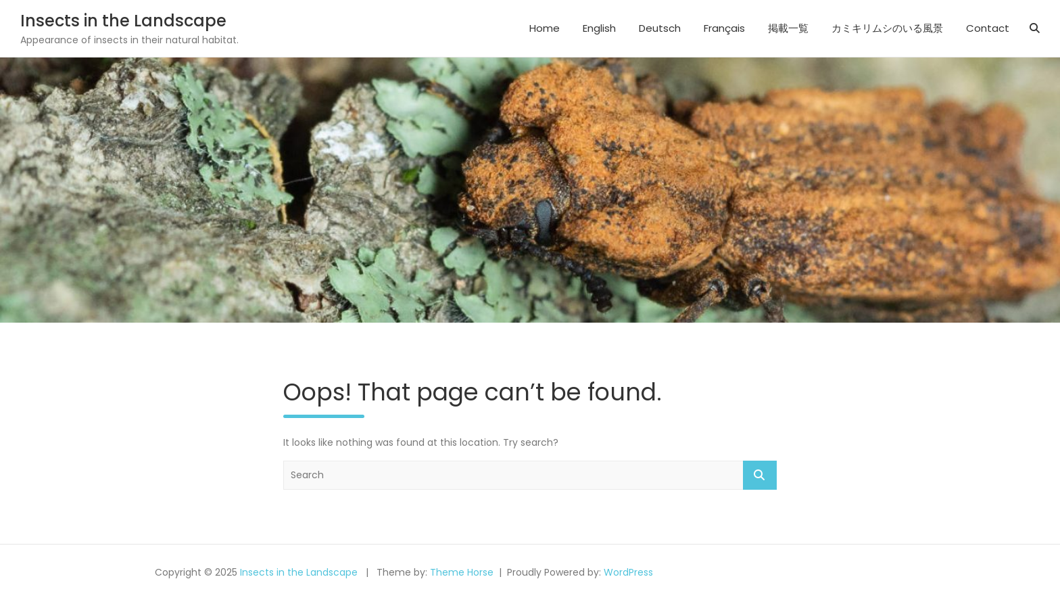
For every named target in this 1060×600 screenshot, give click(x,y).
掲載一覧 (788, 28)
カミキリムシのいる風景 (887, 28)
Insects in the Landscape (123, 20)
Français (724, 28)
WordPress (628, 572)
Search (760, 475)
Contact (987, 28)
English (599, 28)
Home (544, 28)
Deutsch (660, 28)
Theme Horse (461, 572)
